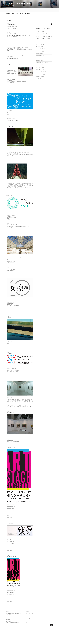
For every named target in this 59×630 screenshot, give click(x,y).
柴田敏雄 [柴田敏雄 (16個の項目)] (38, 36)
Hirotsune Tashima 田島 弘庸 (40, 53)
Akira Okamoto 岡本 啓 (39, 43)
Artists (17, 10)
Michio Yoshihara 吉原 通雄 (40, 64)
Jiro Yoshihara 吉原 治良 (40, 57)
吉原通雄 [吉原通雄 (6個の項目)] (45, 33)
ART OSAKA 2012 (9, 350)
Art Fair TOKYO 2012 (9, 409)
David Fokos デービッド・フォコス (41, 44)
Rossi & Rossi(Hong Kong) (16, 32)
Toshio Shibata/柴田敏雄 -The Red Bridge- (13, 158)
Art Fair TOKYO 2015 (9, 273)
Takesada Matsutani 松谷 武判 (40, 71)
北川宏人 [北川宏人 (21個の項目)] (38, 33)
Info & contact (27, 10)
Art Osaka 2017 (9, 87)
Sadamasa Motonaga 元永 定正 (41, 67)
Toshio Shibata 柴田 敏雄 (40, 73)
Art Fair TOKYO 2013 (9, 314)
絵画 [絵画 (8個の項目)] (44, 36)
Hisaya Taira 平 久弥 (39, 55)
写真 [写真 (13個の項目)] (47, 31)
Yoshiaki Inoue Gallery (19, 4)
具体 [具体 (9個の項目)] (43, 31)
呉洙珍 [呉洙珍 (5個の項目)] (50, 33)
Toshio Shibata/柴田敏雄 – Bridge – (12, 123)
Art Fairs (21, 10)
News (13, 10)
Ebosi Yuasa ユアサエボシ (40, 46)
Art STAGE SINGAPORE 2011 (11, 553)
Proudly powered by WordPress (31, 627)
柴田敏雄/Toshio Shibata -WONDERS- (12, 375)
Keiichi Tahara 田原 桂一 (40, 60)
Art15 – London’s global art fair (11, 230)
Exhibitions (8, 10)
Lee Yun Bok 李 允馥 (39, 62)
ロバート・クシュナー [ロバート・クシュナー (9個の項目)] (46, 28)
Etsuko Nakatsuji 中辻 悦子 (40, 48)
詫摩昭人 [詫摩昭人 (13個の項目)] (49, 36)
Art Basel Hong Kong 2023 (10, 39)
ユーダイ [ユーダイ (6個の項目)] (38, 28)
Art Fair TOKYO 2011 (9, 520)
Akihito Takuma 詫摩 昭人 (40, 41)
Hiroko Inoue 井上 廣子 (39, 50)
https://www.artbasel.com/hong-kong (12, 55)
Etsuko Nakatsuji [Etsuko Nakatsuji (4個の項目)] (39, 26)
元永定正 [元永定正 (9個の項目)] (38, 31)
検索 (51, 21)
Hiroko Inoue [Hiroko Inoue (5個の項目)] (47, 26)
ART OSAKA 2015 (9, 191)
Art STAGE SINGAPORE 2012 (11, 444)
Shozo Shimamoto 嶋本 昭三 (40, 69)
